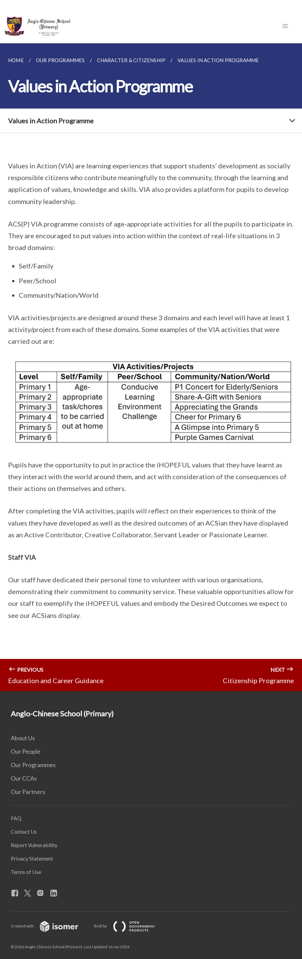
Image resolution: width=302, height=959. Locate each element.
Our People (26, 751)
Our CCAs (24, 778)
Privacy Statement (32, 858)
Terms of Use (26, 872)
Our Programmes (33, 764)
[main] (151, 367)
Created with (50, 925)
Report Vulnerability (34, 845)
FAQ (16, 818)
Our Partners (28, 791)
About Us (23, 738)
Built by (130, 925)
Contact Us (24, 831)
